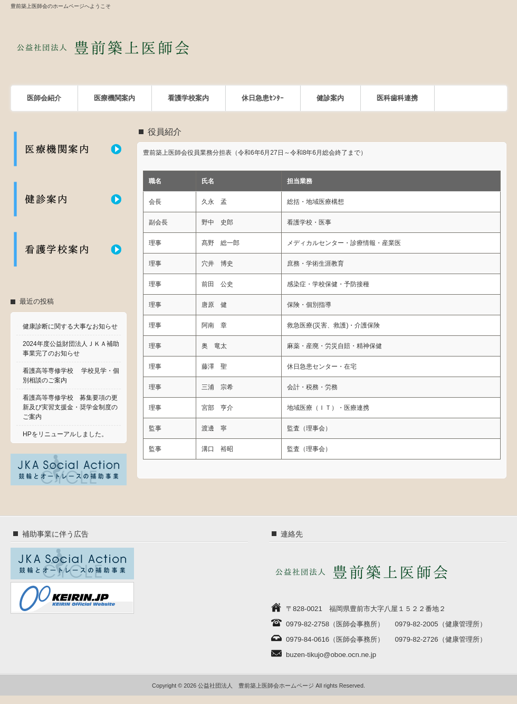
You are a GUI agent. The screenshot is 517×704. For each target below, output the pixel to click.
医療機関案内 (114, 98)
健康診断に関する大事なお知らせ (70, 326)
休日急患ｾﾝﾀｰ (263, 98)
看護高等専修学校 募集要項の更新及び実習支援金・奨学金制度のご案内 (70, 407)
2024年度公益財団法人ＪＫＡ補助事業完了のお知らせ (71, 348)
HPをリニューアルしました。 (65, 434)
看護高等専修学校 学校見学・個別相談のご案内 (71, 375)
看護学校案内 (188, 98)
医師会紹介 (44, 98)
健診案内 (330, 98)
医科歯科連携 (397, 98)
